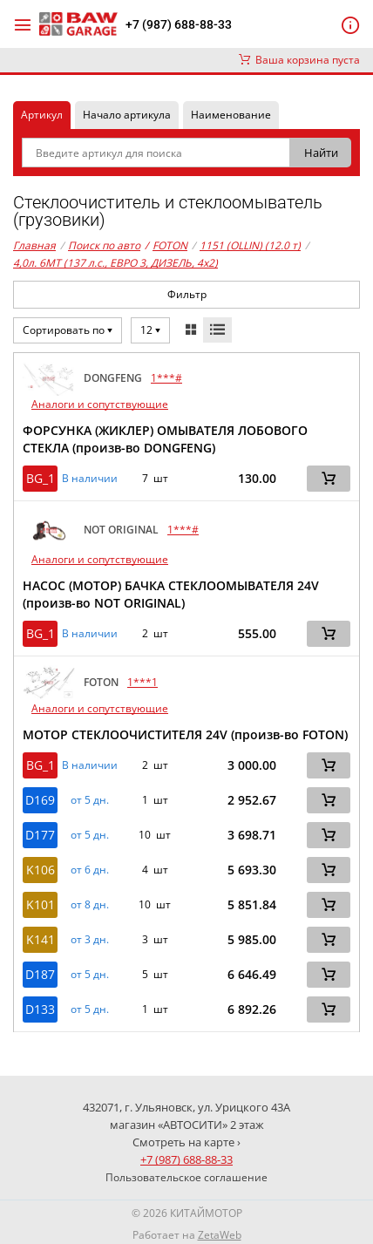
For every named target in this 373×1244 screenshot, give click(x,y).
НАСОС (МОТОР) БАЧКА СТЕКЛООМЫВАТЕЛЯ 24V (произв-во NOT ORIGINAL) (171, 594)
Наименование (231, 114)
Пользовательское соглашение (186, 1177)
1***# (166, 377)
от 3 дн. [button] (90, 940)
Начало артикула (127, 114)
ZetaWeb (219, 1234)
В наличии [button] (90, 478)
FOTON (166, 246)
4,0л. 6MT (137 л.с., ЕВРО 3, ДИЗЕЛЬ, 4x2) (115, 262)
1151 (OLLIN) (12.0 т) (250, 245)
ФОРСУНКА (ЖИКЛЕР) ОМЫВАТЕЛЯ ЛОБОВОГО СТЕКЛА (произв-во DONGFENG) (165, 439)
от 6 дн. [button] (90, 870)
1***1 (142, 682)
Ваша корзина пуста (299, 59)
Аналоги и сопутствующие (99, 404)
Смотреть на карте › (186, 1142)
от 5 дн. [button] (90, 800)
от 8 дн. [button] (90, 905)
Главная (34, 245)
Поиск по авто (104, 245)
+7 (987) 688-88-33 (178, 24)
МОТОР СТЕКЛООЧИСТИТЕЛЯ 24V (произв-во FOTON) (185, 734)
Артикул (42, 114)
